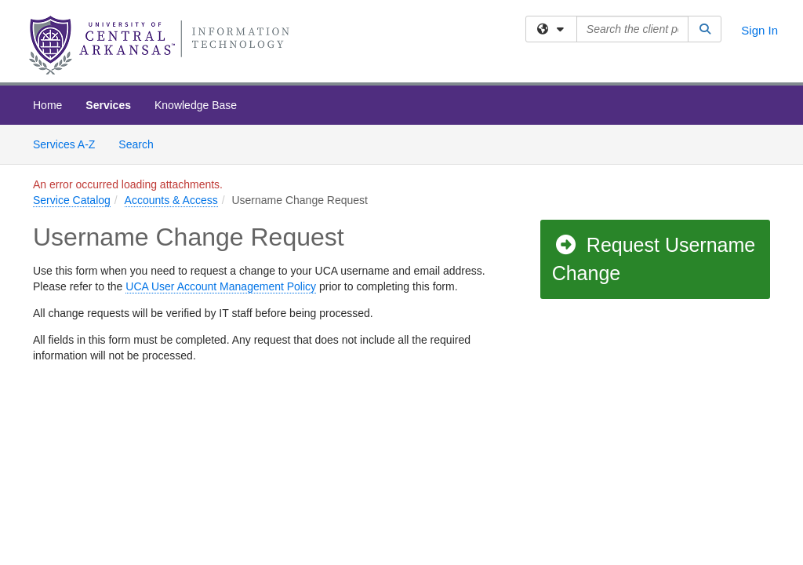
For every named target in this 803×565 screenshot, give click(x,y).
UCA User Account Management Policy (220, 286)
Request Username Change (654, 259)
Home (47, 105)
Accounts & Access (171, 200)
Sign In (759, 30)
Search (141, 143)
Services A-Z (64, 144)
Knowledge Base (195, 105)
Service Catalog (72, 200)
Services (108, 105)
